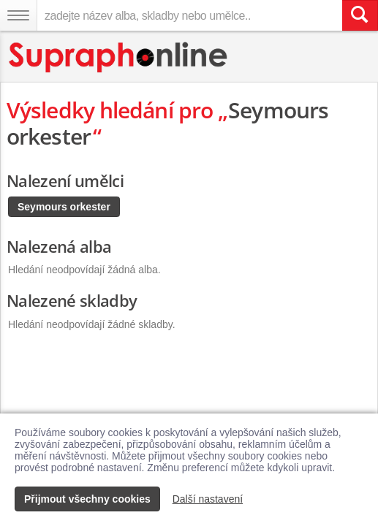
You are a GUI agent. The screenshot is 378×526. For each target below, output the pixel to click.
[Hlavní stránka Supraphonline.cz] (119, 57)
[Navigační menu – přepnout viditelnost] (18, 15)
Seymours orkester (64, 207)
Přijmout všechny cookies (87, 499)
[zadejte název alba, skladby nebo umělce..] (189, 15)
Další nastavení (208, 499)
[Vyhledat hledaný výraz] (359, 15)
